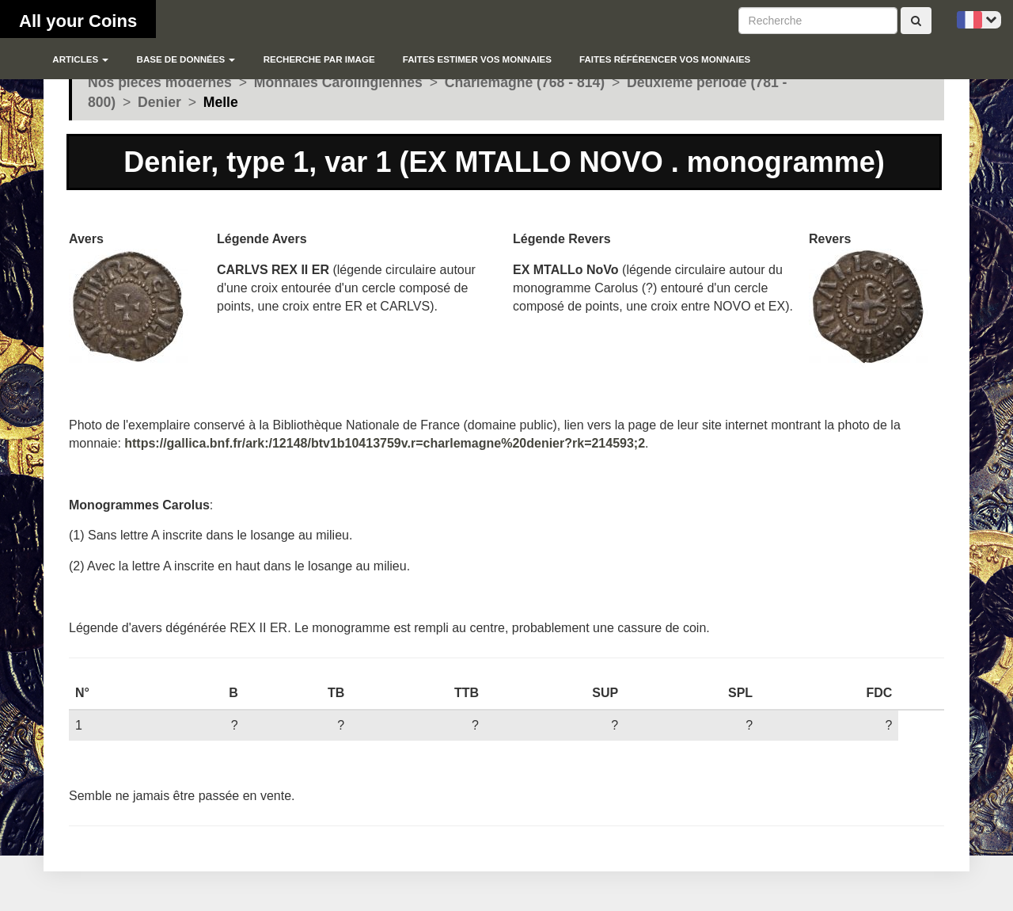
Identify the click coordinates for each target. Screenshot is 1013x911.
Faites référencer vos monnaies (664, 59)
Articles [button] (80, 59)
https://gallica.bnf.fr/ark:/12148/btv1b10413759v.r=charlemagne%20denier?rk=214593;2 (384, 443)
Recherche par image (319, 59)
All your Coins (78, 21)
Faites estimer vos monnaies (477, 59)
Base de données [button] (186, 59)
